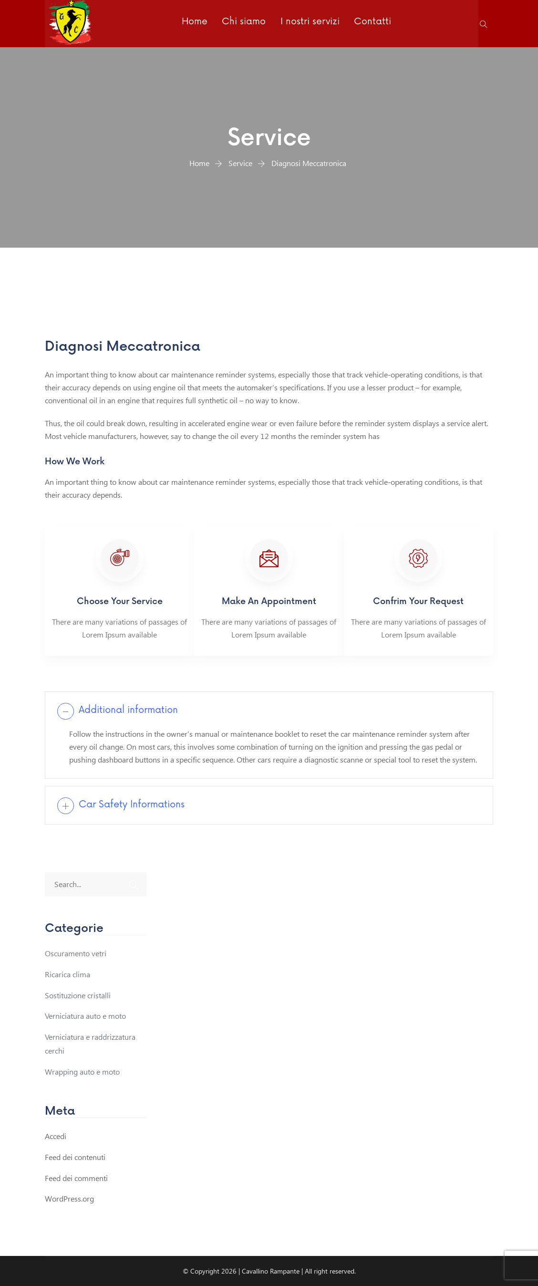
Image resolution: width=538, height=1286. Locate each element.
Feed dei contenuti (75, 1156)
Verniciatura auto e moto (85, 1015)
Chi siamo (243, 23)
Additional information (131, 710)
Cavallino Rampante (271, 1270)
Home (195, 23)
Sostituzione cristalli (78, 995)
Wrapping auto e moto (82, 1071)
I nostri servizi (308, 23)
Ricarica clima (67, 974)
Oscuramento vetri (75, 953)
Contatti (369, 23)
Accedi (55, 1135)
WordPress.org (69, 1198)
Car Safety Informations (133, 804)
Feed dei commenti (76, 1177)
